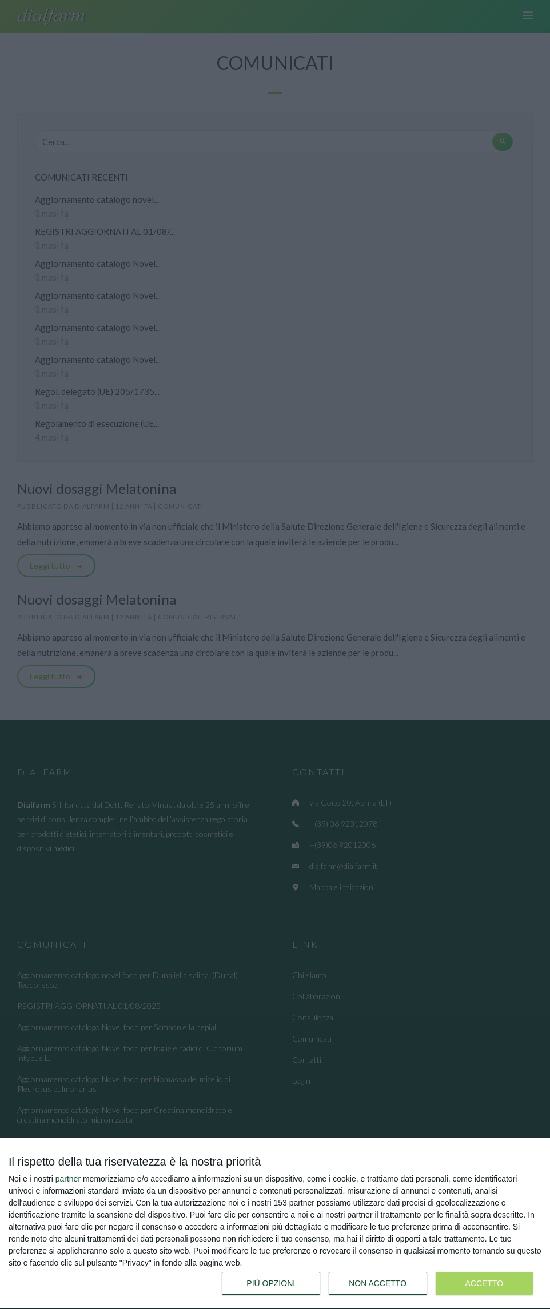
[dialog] (275, 1224)
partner (68, 1179)
